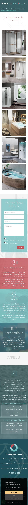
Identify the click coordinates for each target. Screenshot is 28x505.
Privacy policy (7, 502)
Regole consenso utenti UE (15, 502)
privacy (21, 240)
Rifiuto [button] (14, 495)
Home (3, 9)
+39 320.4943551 (14, 473)
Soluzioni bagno (10, 9)
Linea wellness (20, 9)
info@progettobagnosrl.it (14, 478)
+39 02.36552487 (6, 463)
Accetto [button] (14, 492)
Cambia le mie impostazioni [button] (14, 499)
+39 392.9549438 (21, 463)
